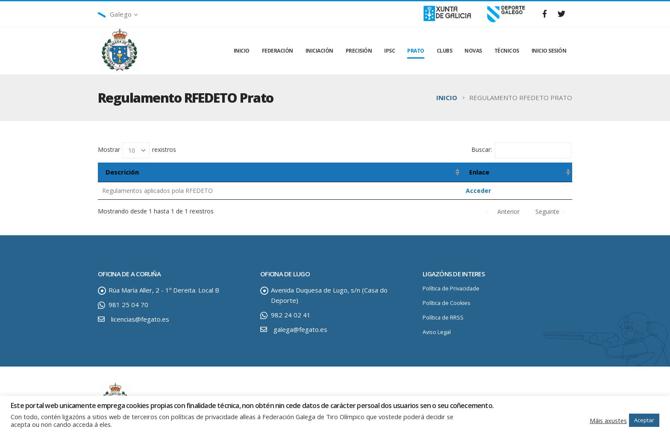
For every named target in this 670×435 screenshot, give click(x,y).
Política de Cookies (446, 303)
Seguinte (547, 211)
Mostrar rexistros (137, 150)
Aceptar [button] (644, 420)
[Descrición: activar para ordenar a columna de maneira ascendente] (279, 172)
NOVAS (473, 50)
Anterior (508, 211)
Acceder (478, 190)
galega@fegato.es (300, 329)
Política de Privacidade (451, 288)
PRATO (415, 50)
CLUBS (445, 50)
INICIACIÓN (319, 50)
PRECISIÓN (359, 50)
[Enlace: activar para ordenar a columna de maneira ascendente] (516, 172)
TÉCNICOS (506, 50)
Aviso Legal (437, 332)
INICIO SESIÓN (549, 50)
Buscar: (521, 150)
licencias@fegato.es (140, 319)
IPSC (389, 50)
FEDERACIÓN (277, 50)
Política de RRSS (443, 317)
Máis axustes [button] (608, 420)
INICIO (242, 50)
